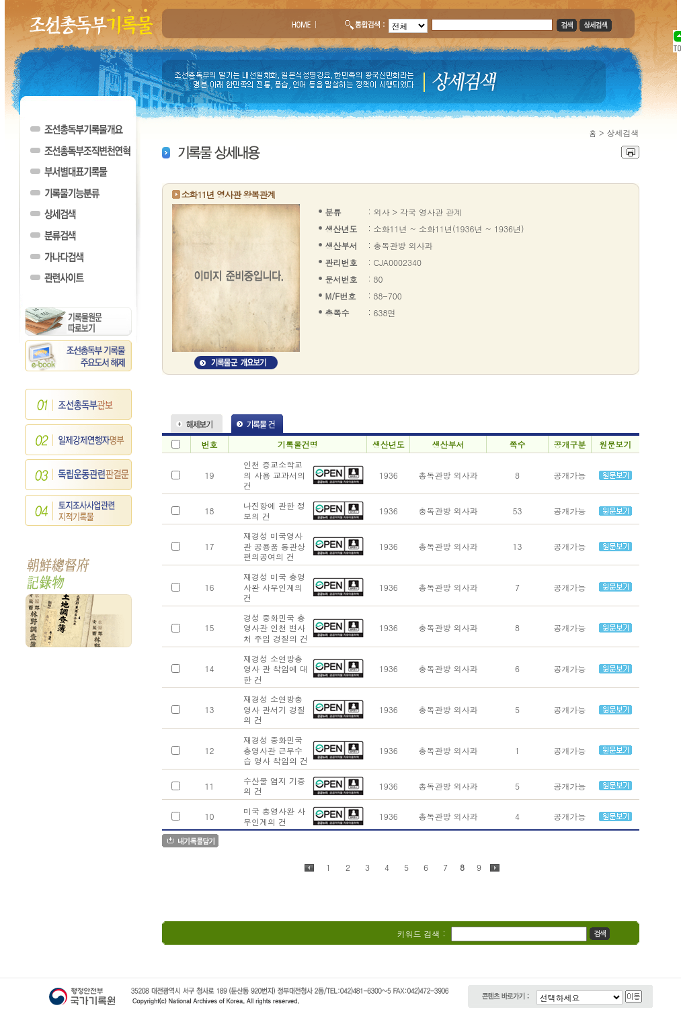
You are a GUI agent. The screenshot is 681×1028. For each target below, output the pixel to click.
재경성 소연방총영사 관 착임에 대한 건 (275, 669)
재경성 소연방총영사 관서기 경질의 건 (274, 709)
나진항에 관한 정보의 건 (274, 511)
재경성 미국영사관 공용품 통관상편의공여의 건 (274, 546)
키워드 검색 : (421, 933)
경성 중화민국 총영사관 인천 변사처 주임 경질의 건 (275, 628)
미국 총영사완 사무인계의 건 (274, 816)
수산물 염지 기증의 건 (274, 786)
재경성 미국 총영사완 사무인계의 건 (274, 587)
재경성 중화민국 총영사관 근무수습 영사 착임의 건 (275, 750)
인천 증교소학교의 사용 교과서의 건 (274, 475)
